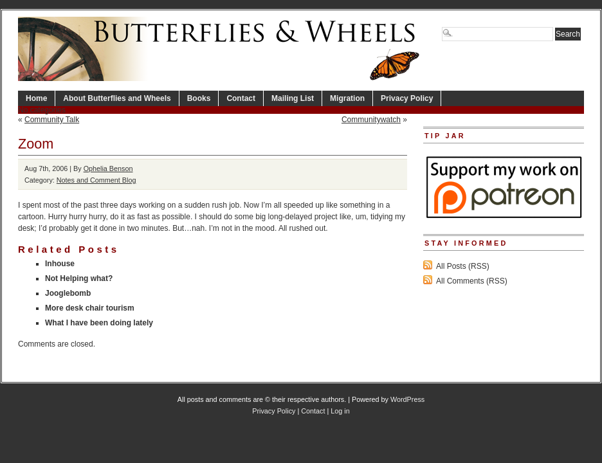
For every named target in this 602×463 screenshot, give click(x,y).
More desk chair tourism (89, 308)
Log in (340, 411)
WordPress (407, 399)
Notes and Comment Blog (96, 180)
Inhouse (60, 263)
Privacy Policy (407, 98)
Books (199, 98)
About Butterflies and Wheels (116, 98)
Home (36, 98)
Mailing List (292, 98)
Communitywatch (371, 119)
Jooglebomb (68, 293)
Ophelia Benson (108, 168)
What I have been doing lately (99, 322)
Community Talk (51, 119)
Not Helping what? (79, 278)
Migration (347, 98)
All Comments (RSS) (471, 281)
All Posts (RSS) (462, 266)
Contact (240, 98)
